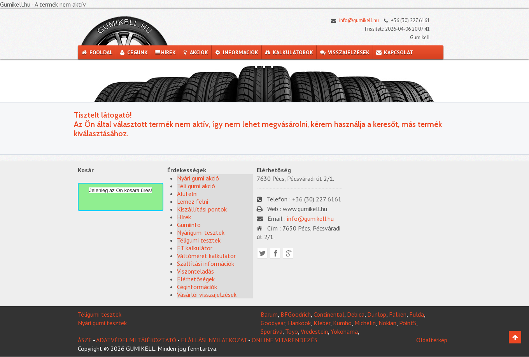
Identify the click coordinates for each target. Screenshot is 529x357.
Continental (329, 314)
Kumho (342, 323)
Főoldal (97, 52)
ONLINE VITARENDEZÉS (284, 340)
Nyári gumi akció (198, 178)
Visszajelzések (344, 52)
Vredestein (314, 331)
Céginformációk (197, 287)
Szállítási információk (205, 263)
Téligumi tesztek (199, 240)
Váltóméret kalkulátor (206, 256)
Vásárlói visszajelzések (206, 294)
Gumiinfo (189, 225)
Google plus (288, 253)
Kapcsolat (395, 52)
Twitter (262, 253)
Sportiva (271, 331)
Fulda (416, 314)
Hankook (299, 323)
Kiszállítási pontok (202, 209)
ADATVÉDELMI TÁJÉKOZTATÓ (136, 340)
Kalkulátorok (289, 52)
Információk (236, 52)
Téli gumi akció (196, 186)
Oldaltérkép (431, 340)
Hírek (165, 52)
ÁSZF (85, 340)
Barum (269, 314)
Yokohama (344, 331)
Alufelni (187, 194)
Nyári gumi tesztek (102, 323)
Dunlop (376, 314)
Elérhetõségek (196, 279)
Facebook (275, 253)
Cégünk (133, 52)
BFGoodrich (295, 314)
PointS (407, 323)
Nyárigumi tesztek (200, 232)
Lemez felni (192, 201)
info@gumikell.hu (353, 20)
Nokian (387, 323)
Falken (397, 314)
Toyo (291, 331)
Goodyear (273, 323)
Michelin (365, 323)
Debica (355, 314)
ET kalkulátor (194, 248)
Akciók (195, 52)
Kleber (322, 323)
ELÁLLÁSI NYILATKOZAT (214, 340)
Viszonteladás (195, 271)
